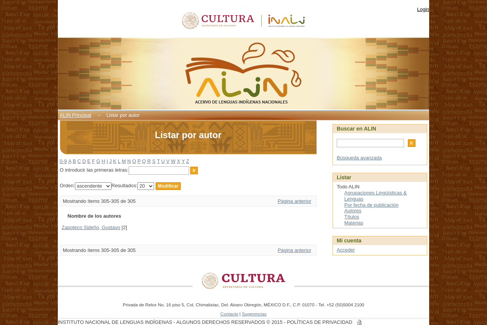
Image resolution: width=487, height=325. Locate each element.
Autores (352, 210)
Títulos (351, 217)
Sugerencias (254, 313)
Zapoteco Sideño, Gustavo (91, 227)
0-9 (63, 161)
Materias (353, 223)
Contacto (229, 313)
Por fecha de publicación (371, 205)
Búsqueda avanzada (359, 158)
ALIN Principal (75, 115)
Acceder (346, 250)
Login (423, 9)
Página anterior (294, 201)
